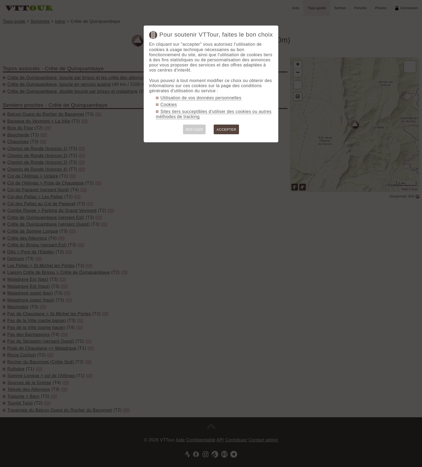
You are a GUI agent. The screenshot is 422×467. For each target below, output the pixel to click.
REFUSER (194, 130)
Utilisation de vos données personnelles (200, 97)
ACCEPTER (226, 130)
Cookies (168, 104)
